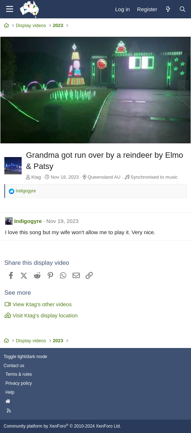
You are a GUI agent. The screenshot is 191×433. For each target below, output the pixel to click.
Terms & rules (18, 374)
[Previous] (7, 89)
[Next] (183, 89)
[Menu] (9, 9)
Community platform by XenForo (62, 426)
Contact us (14, 365)
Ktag (36, 177)
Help (9, 392)
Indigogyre (28, 221)
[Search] (182, 9)
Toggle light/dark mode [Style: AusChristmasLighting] (25, 356)
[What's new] (168, 9)
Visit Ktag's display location (41, 315)
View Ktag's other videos (37, 304)
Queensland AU (104, 177)
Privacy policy (18, 383)
